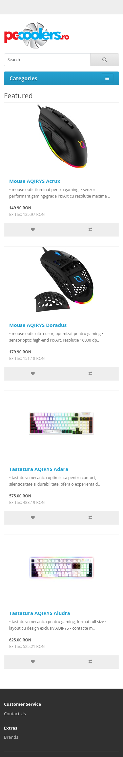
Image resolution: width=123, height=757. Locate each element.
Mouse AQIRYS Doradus (38, 325)
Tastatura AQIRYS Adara (38, 469)
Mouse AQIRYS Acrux (34, 181)
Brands (11, 737)
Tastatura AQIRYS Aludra (39, 613)
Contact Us (15, 714)
